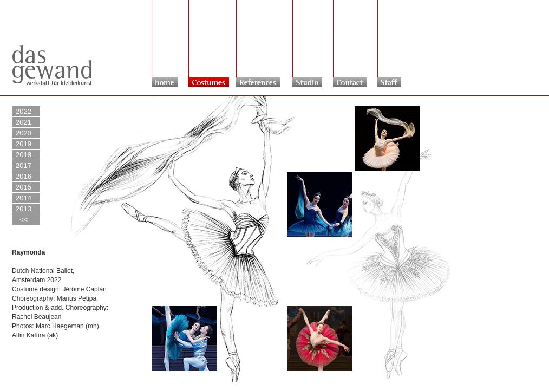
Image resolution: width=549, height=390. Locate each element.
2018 (23, 155)
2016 (23, 176)
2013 (23, 209)
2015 (23, 187)
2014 (23, 198)
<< (22, 220)
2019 (23, 144)
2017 (23, 165)
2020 (23, 133)
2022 (23, 111)
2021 (23, 122)
